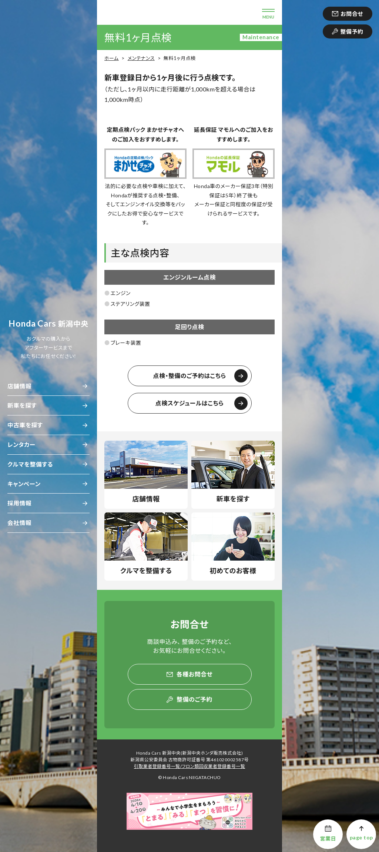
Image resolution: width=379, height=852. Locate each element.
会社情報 (19, 522)
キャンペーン (24, 483)
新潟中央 (48, 323)
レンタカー (21, 444)
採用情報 (19, 503)
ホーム (111, 58)
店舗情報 (19, 386)
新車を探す (22, 405)
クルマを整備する (30, 464)
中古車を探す (25, 424)
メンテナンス (141, 58)
